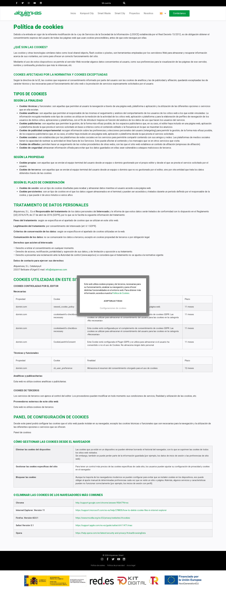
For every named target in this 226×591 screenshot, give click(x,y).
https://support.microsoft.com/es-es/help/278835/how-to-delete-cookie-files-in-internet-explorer (121, 510)
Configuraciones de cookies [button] (113, 308)
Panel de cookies (22, 432)
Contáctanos (179, 13)
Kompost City (87, 13)
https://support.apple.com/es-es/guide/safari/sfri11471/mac (104, 525)
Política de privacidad (116, 565)
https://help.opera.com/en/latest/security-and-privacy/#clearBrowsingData (111, 533)
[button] (124, 3)
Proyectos (134, 13)
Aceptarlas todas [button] (113, 301)
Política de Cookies (120, 293)
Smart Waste (104, 13)
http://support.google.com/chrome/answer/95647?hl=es (102, 503)
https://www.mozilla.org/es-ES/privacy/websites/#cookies (103, 518)
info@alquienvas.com (56, 269)
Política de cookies (98, 565)
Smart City (120, 13)
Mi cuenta (106, 3)
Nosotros (148, 13)
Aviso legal (131, 565)
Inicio (73, 13)
